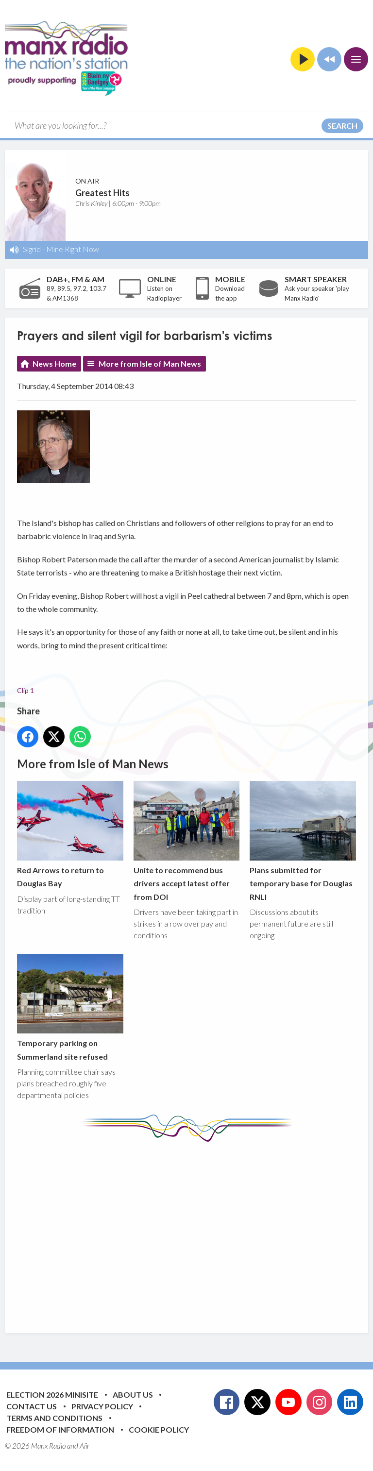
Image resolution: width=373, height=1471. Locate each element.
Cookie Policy (159, 1429)
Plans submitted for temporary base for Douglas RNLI (303, 841)
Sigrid (32, 249)
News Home (54, 363)
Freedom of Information (60, 1429)
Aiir (84, 1445)
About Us (133, 1394)
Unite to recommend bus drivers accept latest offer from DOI (187, 841)
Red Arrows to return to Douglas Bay (70, 834)
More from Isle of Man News (150, 363)
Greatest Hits (102, 192)
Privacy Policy (102, 1406)
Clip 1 (25, 690)
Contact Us (31, 1406)
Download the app (230, 293)
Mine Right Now (72, 249)
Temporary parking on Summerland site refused (70, 1007)
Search (342, 125)
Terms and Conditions (54, 1417)
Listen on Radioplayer (164, 293)
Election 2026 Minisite (52, 1394)
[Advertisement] (195, 1230)
